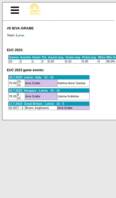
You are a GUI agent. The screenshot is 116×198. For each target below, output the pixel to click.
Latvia (20, 35)
